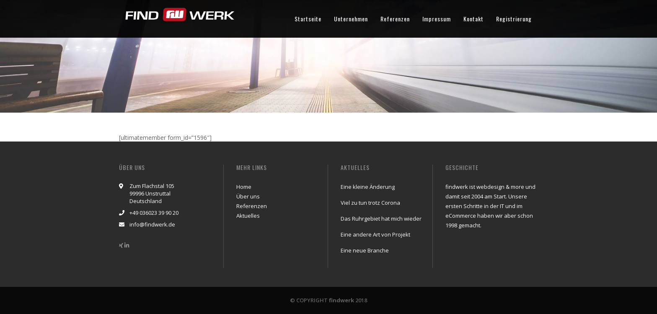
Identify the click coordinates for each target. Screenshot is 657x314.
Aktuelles (248, 215)
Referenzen (395, 18)
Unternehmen (351, 18)
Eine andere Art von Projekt (375, 234)
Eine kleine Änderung (368, 186)
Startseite (308, 18)
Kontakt (473, 18)
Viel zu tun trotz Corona (370, 202)
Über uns (248, 196)
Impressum (436, 18)
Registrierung (514, 18)
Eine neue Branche (365, 250)
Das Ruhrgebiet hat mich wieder (381, 218)
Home (243, 186)
